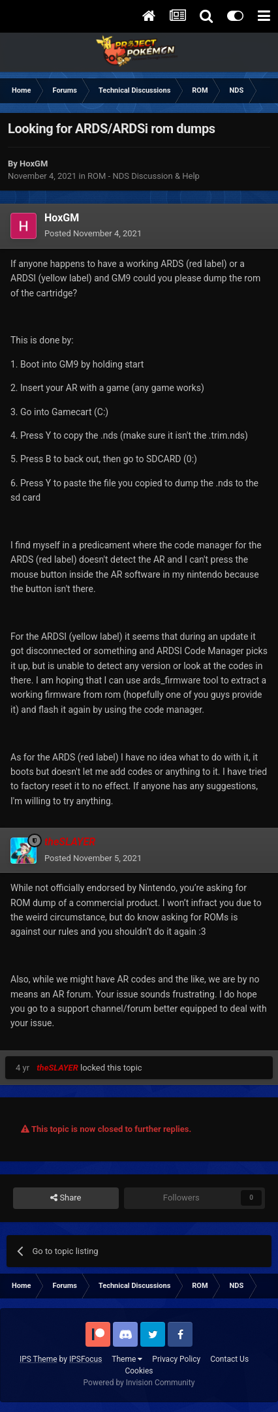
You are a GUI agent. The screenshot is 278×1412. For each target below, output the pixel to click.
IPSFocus (85, 1359)
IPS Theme (38, 1359)
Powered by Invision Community (139, 1382)
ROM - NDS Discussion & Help (143, 176)
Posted (93, 233)
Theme (127, 1359)
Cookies (139, 1370)
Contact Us (229, 1359)
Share (65, 1198)
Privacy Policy (176, 1359)
